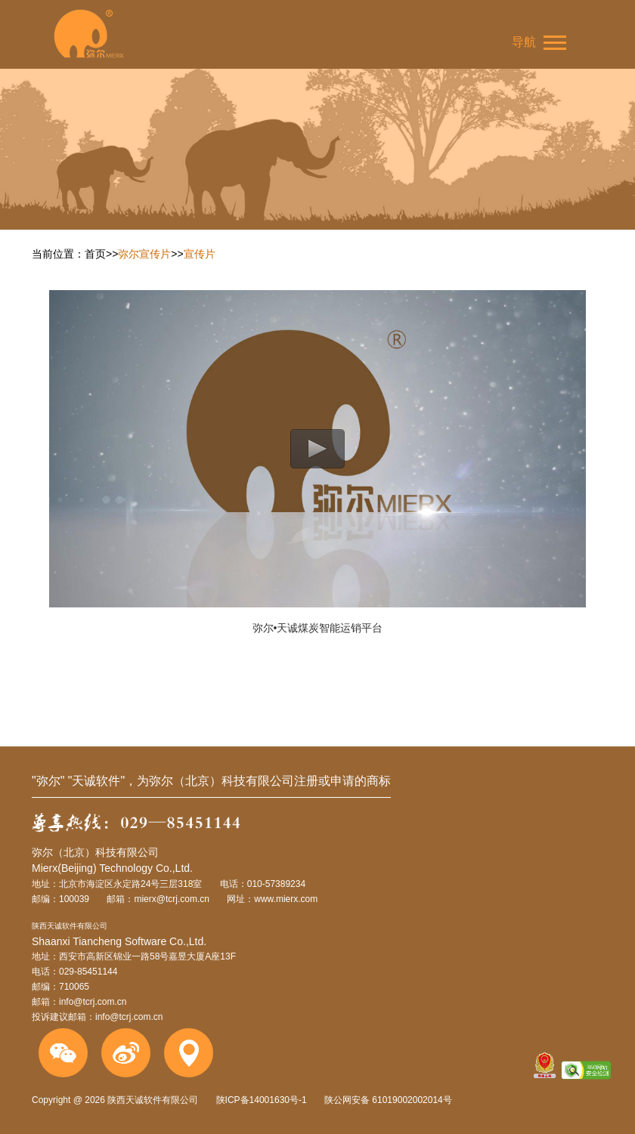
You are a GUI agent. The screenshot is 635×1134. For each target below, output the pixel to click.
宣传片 (199, 254)
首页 (95, 254)
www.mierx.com (286, 899)
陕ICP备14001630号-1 (261, 1100)
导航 (539, 43)
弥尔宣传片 (144, 254)
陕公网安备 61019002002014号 (387, 1100)
